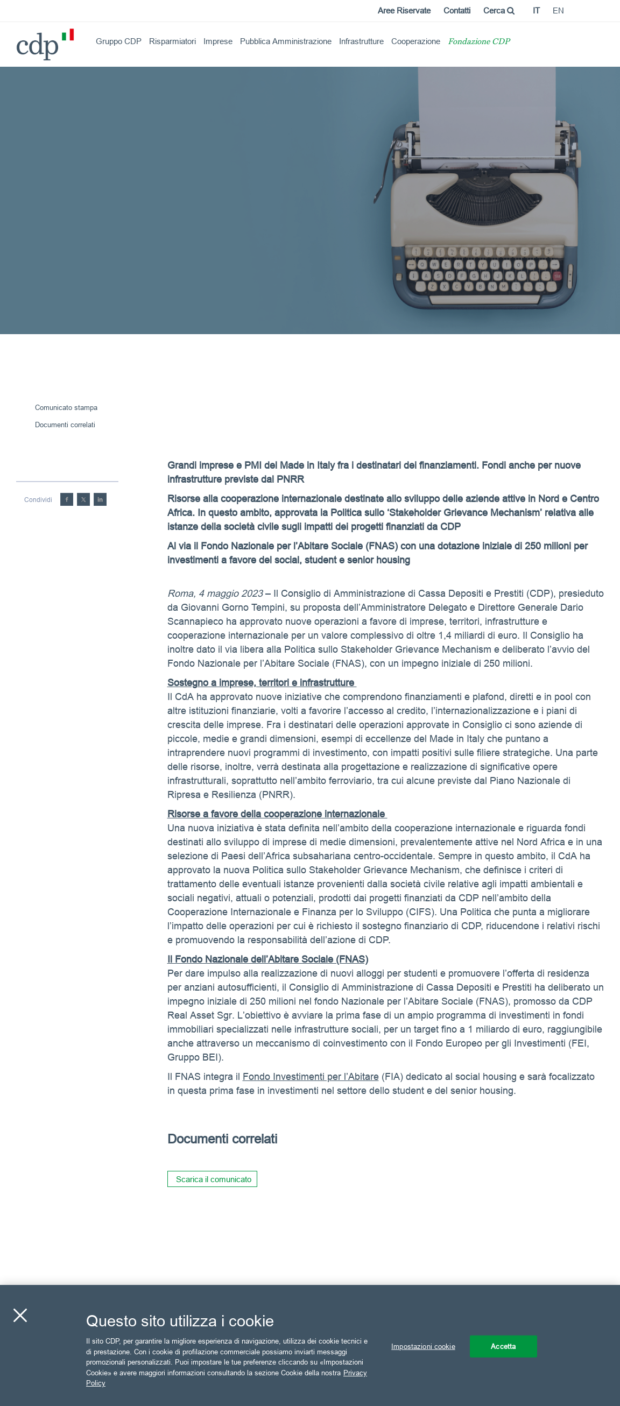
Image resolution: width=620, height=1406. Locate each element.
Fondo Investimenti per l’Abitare (311, 1076)
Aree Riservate (404, 10)
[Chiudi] (20, 1315)
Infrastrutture (361, 41)
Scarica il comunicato (213, 1179)
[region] (310, 1345)
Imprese (217, 41)
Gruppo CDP (119, 41)
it (536, 10)
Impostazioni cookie (423, 1345)
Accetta (503, 1345)
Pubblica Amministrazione (286, 41)
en (558, 10)
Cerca (499, 10)
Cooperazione (415, 41)
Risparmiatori (172, 41)
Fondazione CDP (479, 42)
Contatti (456, 10)
